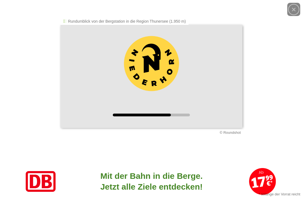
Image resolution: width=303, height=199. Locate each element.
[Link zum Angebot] (151, 181)
